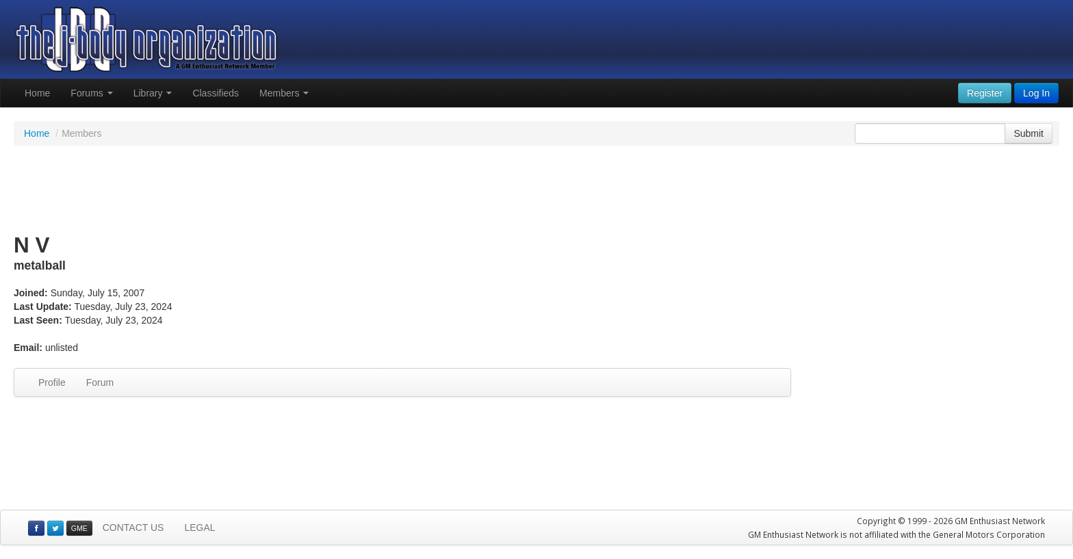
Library (152, 93)
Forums (91, 93)
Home (37, 93)
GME (79, 528)
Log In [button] (1036, 93)
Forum (100, 382)
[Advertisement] (536, 190)
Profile (52, 382)
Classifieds (215, 93)
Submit (1028, 133)
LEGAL (199, 527)
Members (284, 93)
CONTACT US (133, 527)
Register (985, 93)
